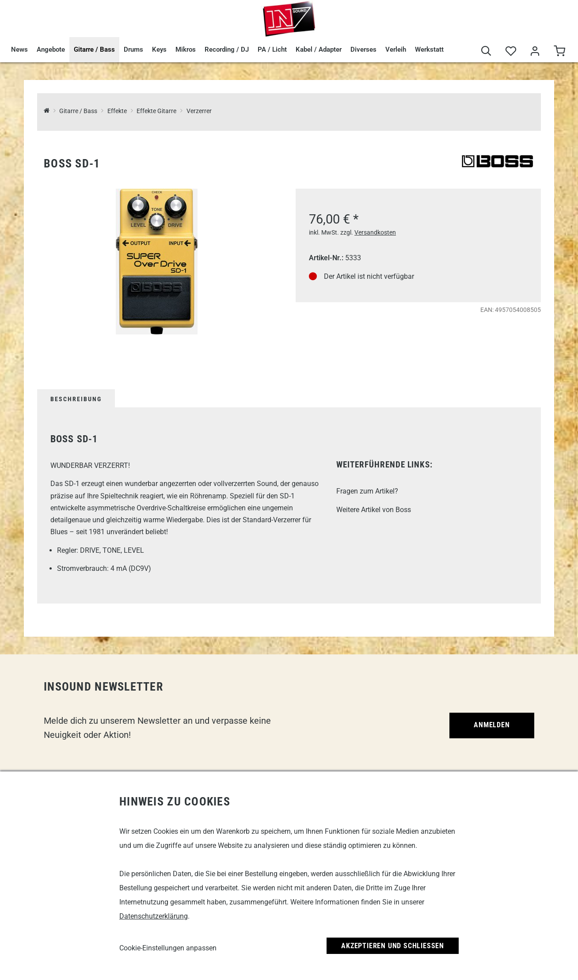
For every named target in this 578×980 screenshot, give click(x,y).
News (19, 49)
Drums (133, 49)
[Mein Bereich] (535, 51)
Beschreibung (76, 399)
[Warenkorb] (559, 51)
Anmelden (492, 725)
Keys (159, 49)
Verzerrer (199, 111)
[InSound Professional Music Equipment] (46, 111)
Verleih (395, 49)
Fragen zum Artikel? (367, 491)
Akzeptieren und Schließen (392, 946)
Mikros (185, 49)
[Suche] (486, 51)
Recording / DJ (227, 49)
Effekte (117, 111)
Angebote (51, 49)
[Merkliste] (510, 51)
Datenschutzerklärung (153, 916)
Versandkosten (375, 232)
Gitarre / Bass (94, 49)
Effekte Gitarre (156, 111)
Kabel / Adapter (319, 49)
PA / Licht (272, 49)
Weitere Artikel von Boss (373, 509)
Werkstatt (429, 49)
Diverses (363, 49)
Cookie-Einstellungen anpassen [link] (168, 948)
